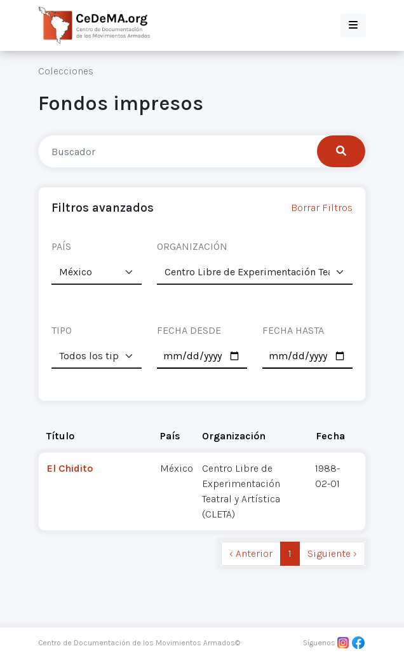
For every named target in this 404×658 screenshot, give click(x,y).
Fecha (330, 436)
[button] (353, 25)
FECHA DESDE (189, 330)
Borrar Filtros (322, 208)
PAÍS (61, 246)
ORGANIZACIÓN (192, 246)
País (170, 436)
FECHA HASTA (293, 330)
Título (60, 436)
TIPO (61, 330)
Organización (234, 436)
